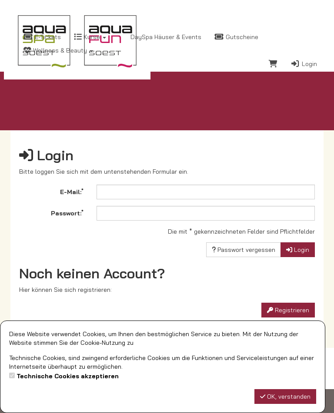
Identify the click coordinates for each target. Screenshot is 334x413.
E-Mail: (72, 191)
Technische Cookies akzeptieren (68, 376)
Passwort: (67, 212)
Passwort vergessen (243, 250)
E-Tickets (42, 37)
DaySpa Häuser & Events (165, 37)
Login (304, 64)
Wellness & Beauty (58, 50)
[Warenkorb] (273, 65)
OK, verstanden (285, 396)
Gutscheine (236, 37)
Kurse (90, 37)
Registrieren (288, 310)
